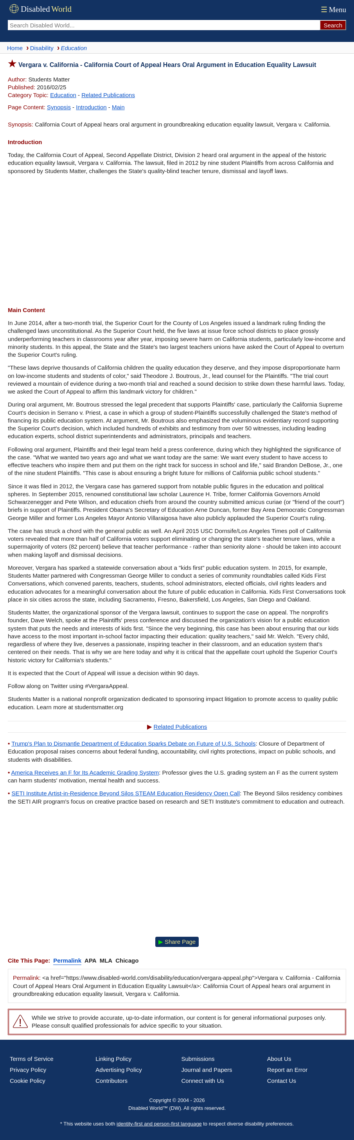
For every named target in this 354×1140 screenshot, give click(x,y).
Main (118, 107)
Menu (332, 9)
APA (90, 960)
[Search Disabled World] (164, 25)
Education (63, 95)
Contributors (111, 1080)
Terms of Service (32, 1058)
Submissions (198, 1058)
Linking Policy (113, 1058)
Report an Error (287, 1069)
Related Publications (108, 95)
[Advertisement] (177, 241)
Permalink (67, 960)
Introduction (91, 107)
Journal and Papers (206, 1069)
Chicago (126, 960)
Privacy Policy (28, 1069)
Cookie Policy (27, 1080)
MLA (106, 960)
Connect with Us (202, 1080)
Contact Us (281, 1080)
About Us (279, 1058)
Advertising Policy (118, 1069)
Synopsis (59, 107)
